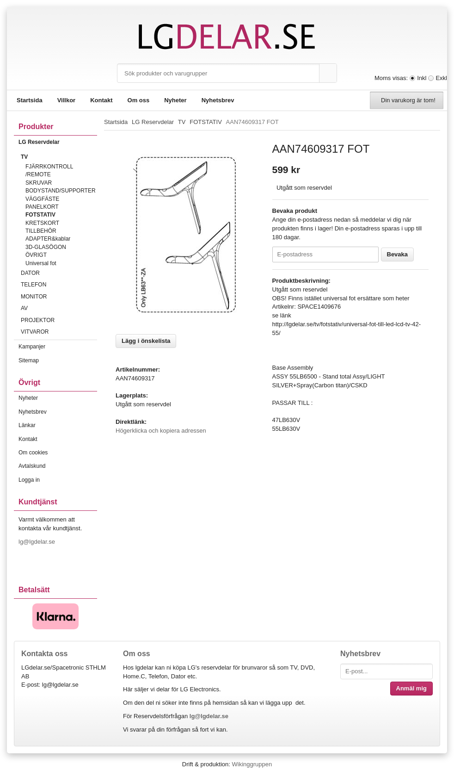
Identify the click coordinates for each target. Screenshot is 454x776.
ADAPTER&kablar (47, 239)
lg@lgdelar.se (37, 541)
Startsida (30, 100)
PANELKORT (42, 207)
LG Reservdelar (57, 142)
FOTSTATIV (40, 214)
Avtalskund (31, 466)
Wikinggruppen (252, 764)
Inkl (421, 77)
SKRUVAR (38, 183)
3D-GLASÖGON (45, 247)
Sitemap (28, 360)
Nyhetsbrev (218, 100)
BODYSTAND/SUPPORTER (60, 190)
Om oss (139, 100)
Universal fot (40, 263)
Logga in (29, 480)
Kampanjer (31, 346)
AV (59, 308)
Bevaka (397, 254)
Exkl (441, 77)
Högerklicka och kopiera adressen (161, 430)
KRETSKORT (42, 223)
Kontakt (101, 100)
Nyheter (175, 100)
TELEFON (59, 284)
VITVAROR (59, 332)
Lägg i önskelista (146, 340)
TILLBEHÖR (40, 231)
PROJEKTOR (59, 320)
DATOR (59, 273)
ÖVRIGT (36, 255)
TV (59, 157)
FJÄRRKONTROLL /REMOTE (49, 170)
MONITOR (59, 296)
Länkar (27, 425)
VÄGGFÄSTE (42, 199)
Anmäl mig (411, 688)
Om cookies (33, 452)
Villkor (66, 100)
